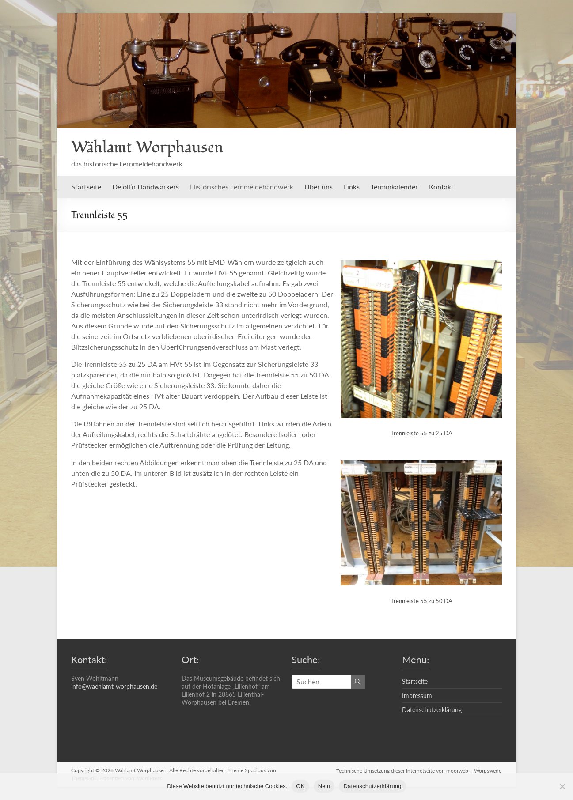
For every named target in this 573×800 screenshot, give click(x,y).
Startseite (86, 186)
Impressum (417, 695)
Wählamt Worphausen (147, 147)
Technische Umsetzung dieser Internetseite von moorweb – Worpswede (419, 770)
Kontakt (441, 186)
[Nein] (562, 786)
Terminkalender (394, 186)
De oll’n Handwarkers (145, 186)
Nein (324, 786)
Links (352, 186)
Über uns (318, 186)
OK (300, 786)
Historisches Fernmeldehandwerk (241, 186)
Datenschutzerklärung (432, 709)
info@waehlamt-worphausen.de (114, 686)
